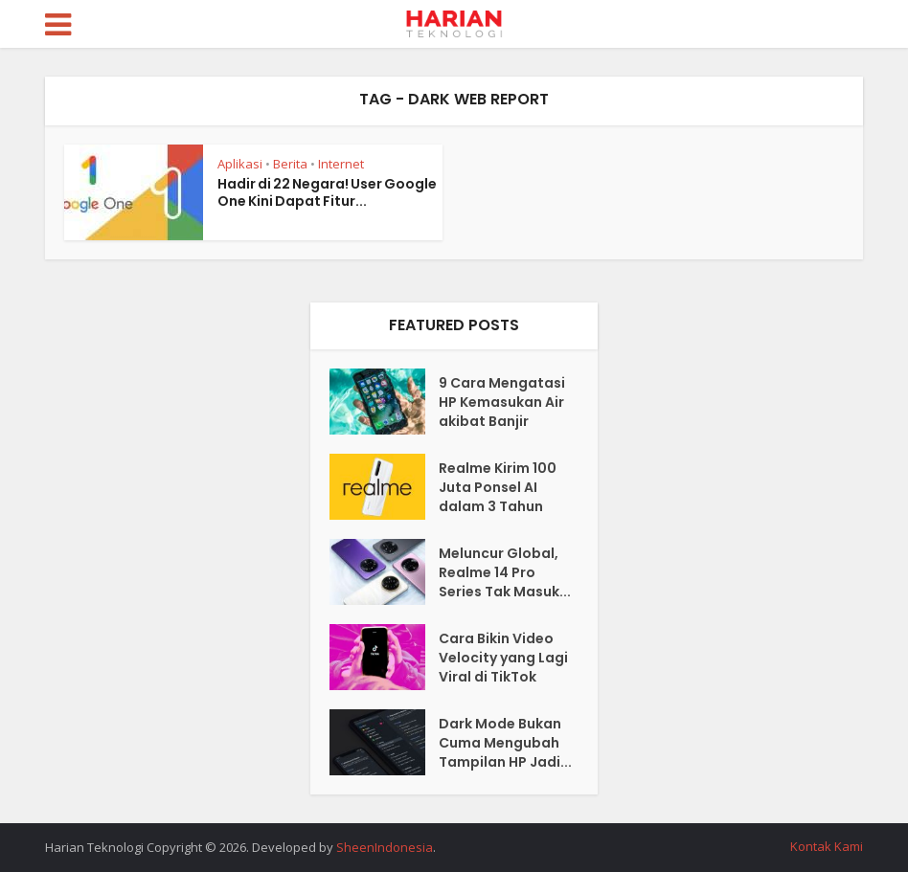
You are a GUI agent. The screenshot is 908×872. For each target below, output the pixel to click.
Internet (341, 163)
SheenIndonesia (384, 847)
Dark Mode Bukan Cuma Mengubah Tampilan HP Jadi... (505, 742)
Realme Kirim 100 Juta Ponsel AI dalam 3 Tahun (497, 487)
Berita (290, 163)
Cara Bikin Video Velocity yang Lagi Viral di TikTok (503, 657)
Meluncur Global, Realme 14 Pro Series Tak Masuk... (505, 572)
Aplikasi (239, 163)
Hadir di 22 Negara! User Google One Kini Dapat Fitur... (327, 192)
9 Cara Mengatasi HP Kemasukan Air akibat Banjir (502, 402)
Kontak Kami (826, 846)
